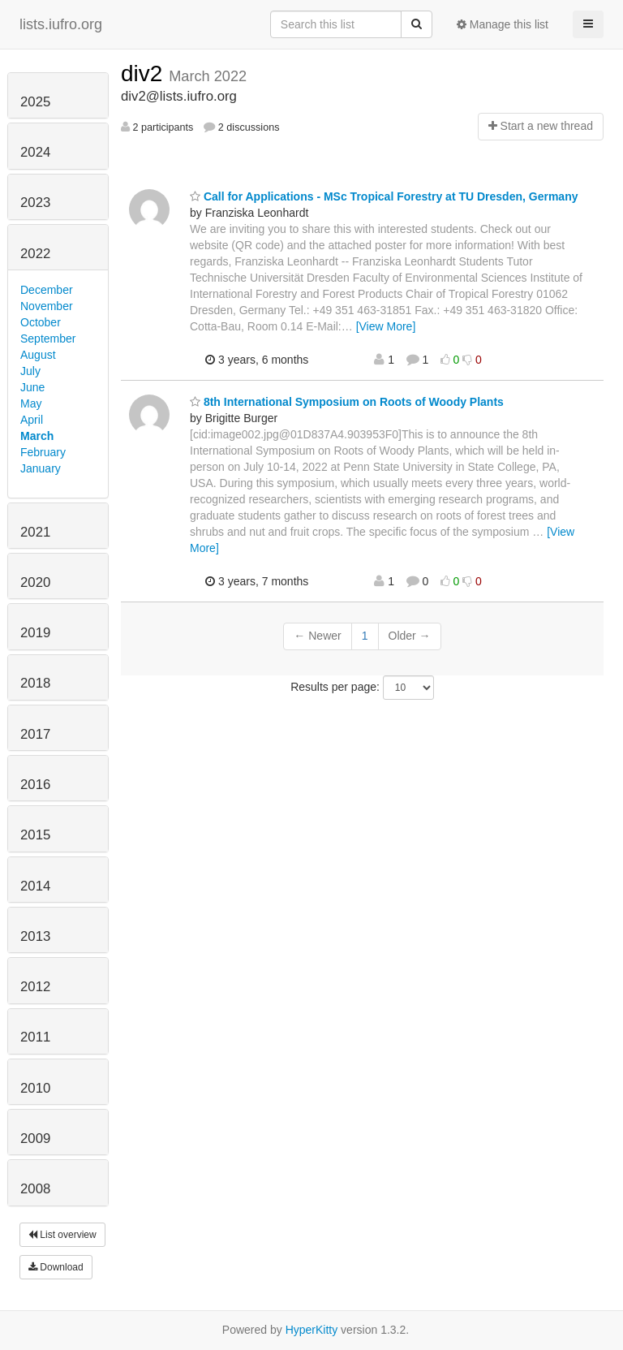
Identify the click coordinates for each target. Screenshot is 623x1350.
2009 (35, 1138)
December (46, 289)
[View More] (386, 326)
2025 (35, 102)
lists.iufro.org (60, 24)
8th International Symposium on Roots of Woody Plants (347, 401)
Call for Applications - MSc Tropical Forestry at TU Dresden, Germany (384, 196)
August (38, 354)
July (30, 370)
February (43, 452)
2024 (35, 152)
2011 (35, 1037)
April (31, 419)
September (47, 338)
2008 (35, 1189)
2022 (35, 253)
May (30, 403)
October (40, 322)
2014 (35, 886)
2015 (35, 835)
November (46, 306)
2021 (35, 532)
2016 (35, 784)
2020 (35, 582)
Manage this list (502, 24)
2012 (35, 986)
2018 (35, 683)
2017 (35, 734)
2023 (35, 202)
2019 (35, 632)
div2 (145, 73)
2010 (35, 1088)
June (32, 387)
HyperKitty (312, 1329)
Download (56, 1267)
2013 (35, 936)
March (37, 435)
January (40, 468)
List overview (62, 1234)
